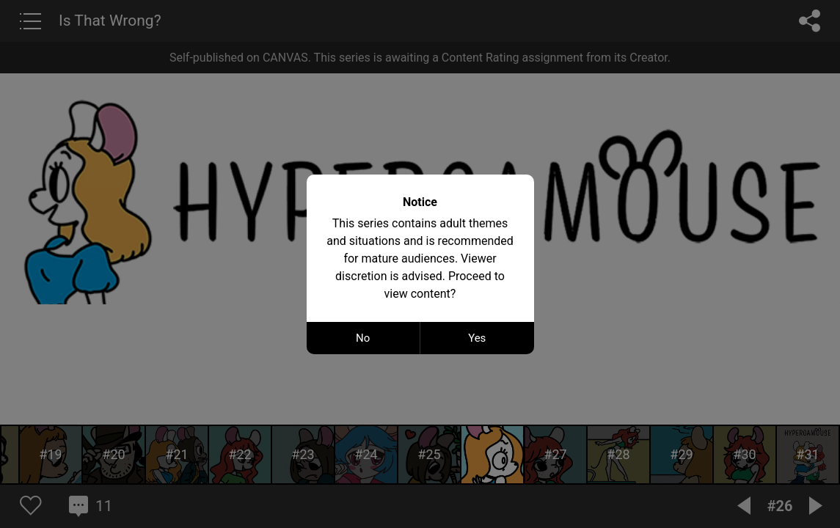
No (363, 338)
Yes (477, 338)
